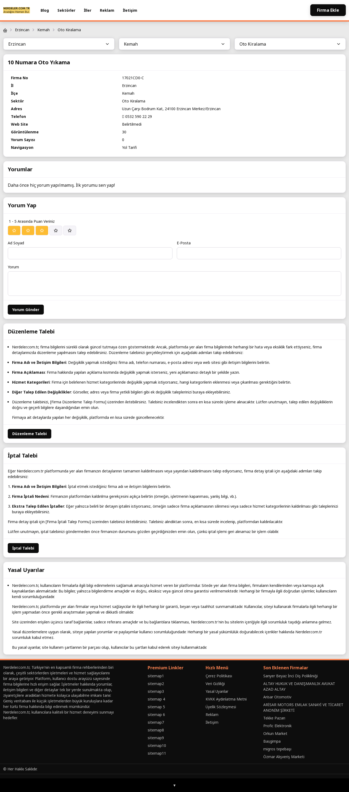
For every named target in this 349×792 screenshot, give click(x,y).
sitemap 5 (156, 706)
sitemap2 (156, 683)
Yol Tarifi (129, 147)
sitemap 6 (156, 714)
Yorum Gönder (25, 309)
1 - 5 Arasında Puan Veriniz (32, 221)
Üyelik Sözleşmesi (221, 706)
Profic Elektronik (277, 725)
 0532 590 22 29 (137, 116)
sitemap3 (156, 691)
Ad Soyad (16, 242)
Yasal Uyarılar (217, 691)
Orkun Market (275, 733)
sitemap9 (156, 737)
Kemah (43, 29)
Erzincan (22, 29)
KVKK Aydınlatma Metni (226, 699)
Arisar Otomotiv (277, 696)
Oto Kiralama (69, 29)
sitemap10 (157, 745)
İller (87, 10)
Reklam (107, 10)
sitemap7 (156, 722)
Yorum (13, 266)
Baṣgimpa (272, 741)
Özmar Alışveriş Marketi (283, 756)
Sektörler (66, 10)
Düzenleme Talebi (29, 433)
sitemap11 (157, 753)
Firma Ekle (328, 10)
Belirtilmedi (132, 124)
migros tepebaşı (277, 748)
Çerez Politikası (219, 675)
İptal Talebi (23, 548)
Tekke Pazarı (274, 718)
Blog (45, 10)
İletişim (130, 10)
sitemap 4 (156, 699)
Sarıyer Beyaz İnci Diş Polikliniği (290, 675)
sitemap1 (156, 675)
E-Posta (184, 242)
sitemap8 (156, 730)
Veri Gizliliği (215, 683)
